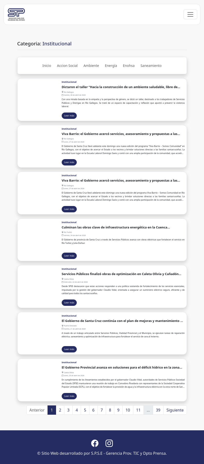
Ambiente (91, 82)
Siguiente (175, 427)
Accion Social (67, 82)
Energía (111, 82)
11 (138, 427)
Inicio (46, 82)
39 (158, 427)
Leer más (69, 132)
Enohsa (129, 82)
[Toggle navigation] (190, 31)
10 (128, 427)
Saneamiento (151, 82)
